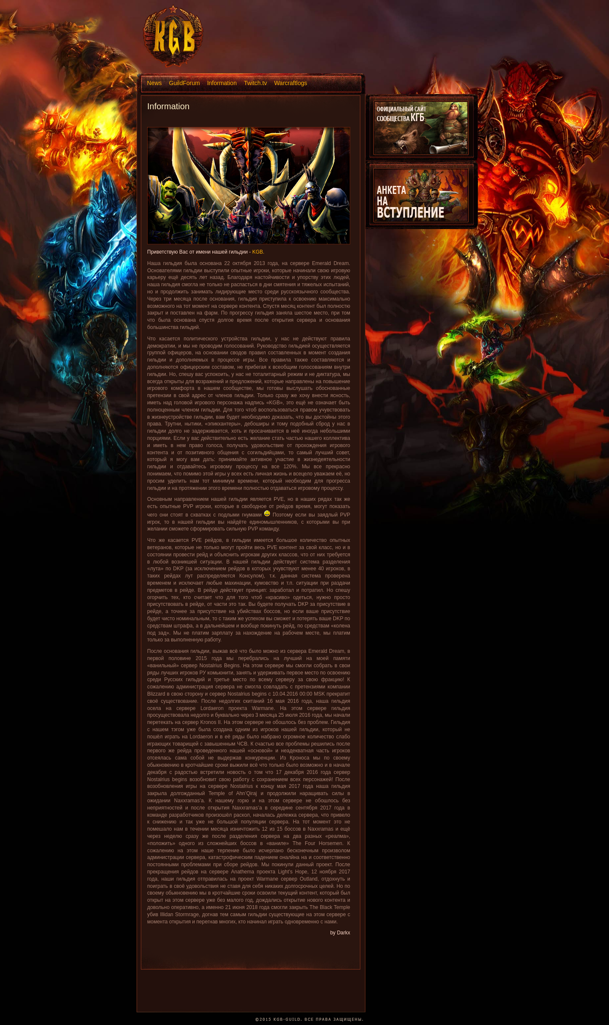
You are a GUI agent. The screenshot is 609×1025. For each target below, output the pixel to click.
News (154, 83)
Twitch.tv (255, 83)
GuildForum (184, 83)
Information (222, 83)
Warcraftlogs (290, 83)
